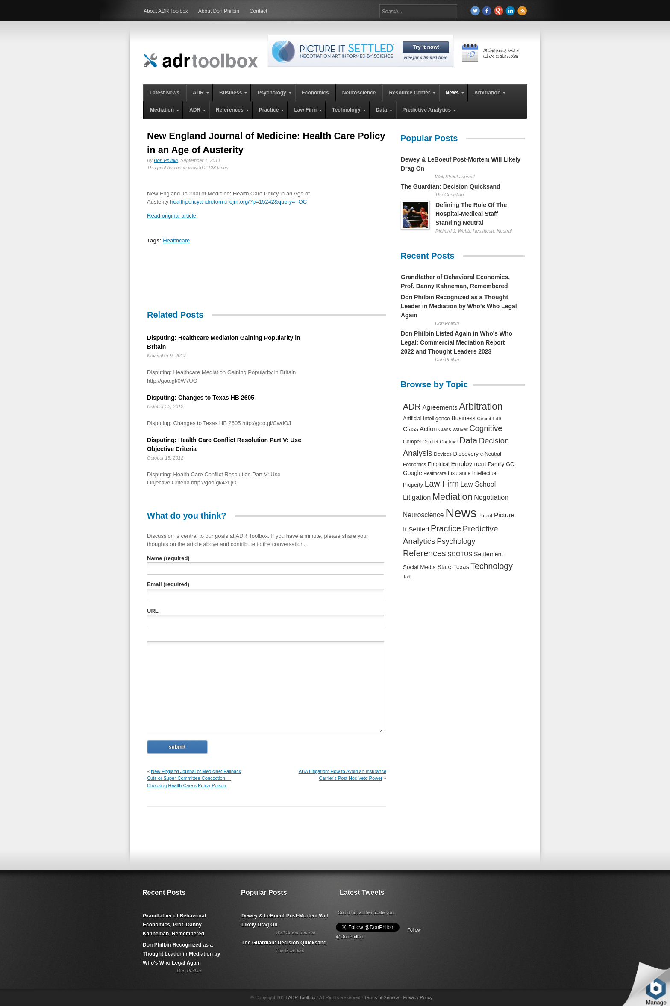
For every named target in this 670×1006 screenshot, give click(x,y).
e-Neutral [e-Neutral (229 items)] (490, 454)
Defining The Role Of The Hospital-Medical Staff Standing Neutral (471, 213)
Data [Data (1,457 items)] (468, 440)
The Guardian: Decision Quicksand (450, 186)
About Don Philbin (218, 11)
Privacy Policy (417, 997)
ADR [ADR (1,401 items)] (412, 406)
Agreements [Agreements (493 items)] (439, 407)
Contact (258, 11)
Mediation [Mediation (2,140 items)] (452, 496)
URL (153, 611)
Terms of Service (381, 997)
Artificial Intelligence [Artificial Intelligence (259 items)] (426, 419)
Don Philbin (166, 160)
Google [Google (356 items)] (412, 472)
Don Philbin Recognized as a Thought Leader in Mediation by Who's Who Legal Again (459, 306)
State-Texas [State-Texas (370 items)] (453, 566)
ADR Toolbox (301, 997)
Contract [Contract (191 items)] (449, 441)
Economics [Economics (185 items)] (414, 464)
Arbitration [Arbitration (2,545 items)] (480, 406)
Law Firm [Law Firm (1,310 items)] (442, 483)
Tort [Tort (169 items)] (407, 576)
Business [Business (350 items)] (464, 418)
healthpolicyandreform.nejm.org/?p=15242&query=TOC (238, 201)
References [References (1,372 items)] (424, 553)
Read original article (171, 215)
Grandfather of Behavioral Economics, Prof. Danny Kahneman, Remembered (174, 925)
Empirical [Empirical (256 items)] (439, 464)
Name (168, 558)
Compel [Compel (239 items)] (412, 442)
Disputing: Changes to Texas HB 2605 (200, 397)
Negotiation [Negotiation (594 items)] (491, 497)
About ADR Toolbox (166, 11)
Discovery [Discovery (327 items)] (466, 454)
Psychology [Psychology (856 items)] (456, 541)
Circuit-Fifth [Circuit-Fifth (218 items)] (489, 418)
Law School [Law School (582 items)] (478, 484)
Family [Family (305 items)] (496, 464)
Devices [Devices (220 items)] (443, 454)
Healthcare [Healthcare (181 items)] (434, 473)
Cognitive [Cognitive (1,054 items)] (485, 428)
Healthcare (176, 240)
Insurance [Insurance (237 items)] (459, 473)
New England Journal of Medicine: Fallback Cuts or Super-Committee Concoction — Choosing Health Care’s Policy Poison (194, 778)
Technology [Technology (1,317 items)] (491, 566)
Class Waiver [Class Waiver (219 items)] (453, 429)
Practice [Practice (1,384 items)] (446, 528)
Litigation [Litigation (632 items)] (417, 497)
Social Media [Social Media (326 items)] (419, 567)
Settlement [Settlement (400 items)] (488, 554)
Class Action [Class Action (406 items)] (420, 428)
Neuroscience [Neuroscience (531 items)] (423, 515)
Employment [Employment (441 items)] (468, 463)
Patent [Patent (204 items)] (485, 515)
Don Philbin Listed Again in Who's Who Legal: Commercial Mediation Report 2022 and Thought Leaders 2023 (456, 342)
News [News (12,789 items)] (460, 513)
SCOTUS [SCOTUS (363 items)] (459, 554)
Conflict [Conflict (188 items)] (430, 441)
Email (168, 584)
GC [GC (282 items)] (510, 464)
